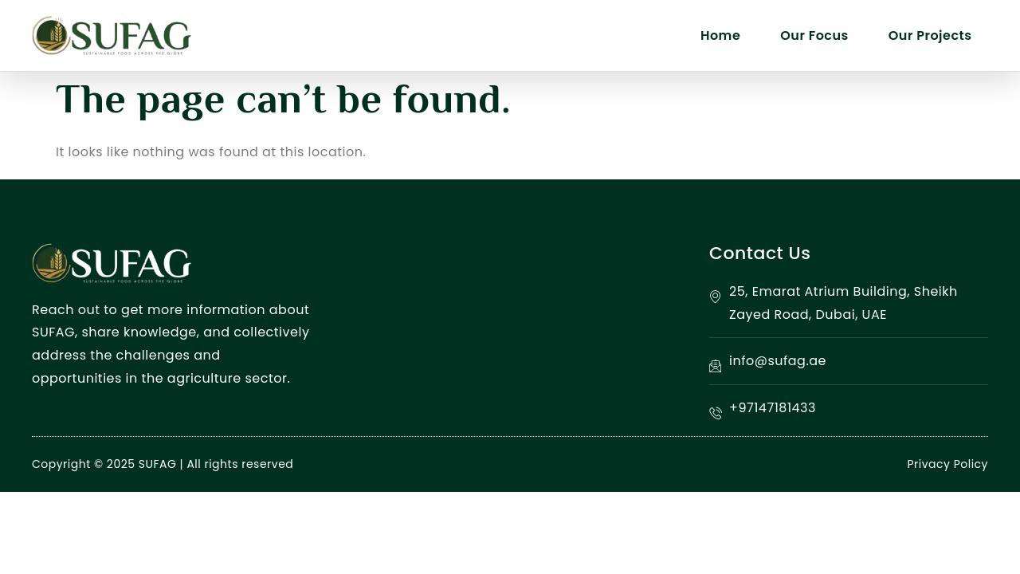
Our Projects (930, 35)
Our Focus (814, 35)
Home (720, 35)
